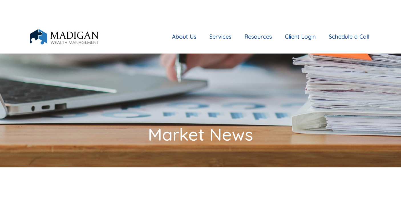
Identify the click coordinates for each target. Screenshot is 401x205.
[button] (184, 16)
